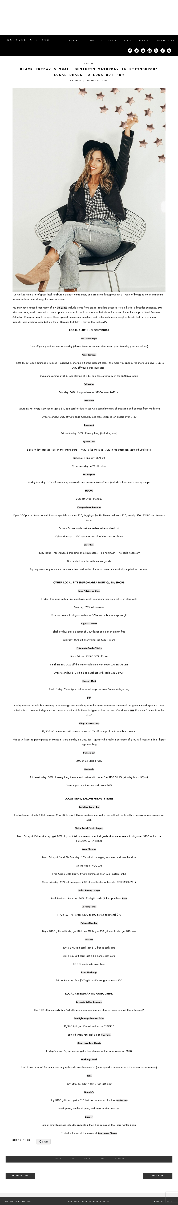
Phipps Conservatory (89, 723)
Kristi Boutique (89, 355)
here (132, 710)
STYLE (128, 40)
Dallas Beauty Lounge (89, 890)
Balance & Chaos (28, 40)
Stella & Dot (89, 753)
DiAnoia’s (89, 1092)
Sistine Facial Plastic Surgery (89, 828)
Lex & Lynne (89, 474)
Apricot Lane (89, 441)
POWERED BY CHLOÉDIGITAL (21, 1201)
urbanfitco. (89, 400)
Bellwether (89, 384)
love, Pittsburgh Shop (89, 591)
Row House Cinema (107, 1133)
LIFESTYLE (109, 40)
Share (56, 1159)
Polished (89, 939)
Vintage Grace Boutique (89, 507)
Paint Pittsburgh (89, 972)
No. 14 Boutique (89, 338)
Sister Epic (89, 545)
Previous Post (20, 1176)
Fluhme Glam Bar (89, 923)
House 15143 (89, 681)
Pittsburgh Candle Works (89, 648)
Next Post (157, 1176)
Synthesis (89, 769)
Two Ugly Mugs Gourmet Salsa (89, 1018)
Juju (89, 697)
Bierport (89, 1117)
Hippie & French (89, 623)
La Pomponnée (89, 906)
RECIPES (145, 40)
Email (103, 1159)
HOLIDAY (89, 63)
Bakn (89, 1076)
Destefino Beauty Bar (89, 807)
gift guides (63, 308)
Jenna (76, 81)
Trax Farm (106, 1035)
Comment (121, 1159)
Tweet (86, 1159)
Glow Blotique (89, 849)
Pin (71, 1159)
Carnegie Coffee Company (89, 1002)
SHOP (91, 40)
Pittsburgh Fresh (89, 1059)
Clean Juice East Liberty (89, 1043)
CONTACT (75, 40)
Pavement (89, 425)
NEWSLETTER (166, 40)
